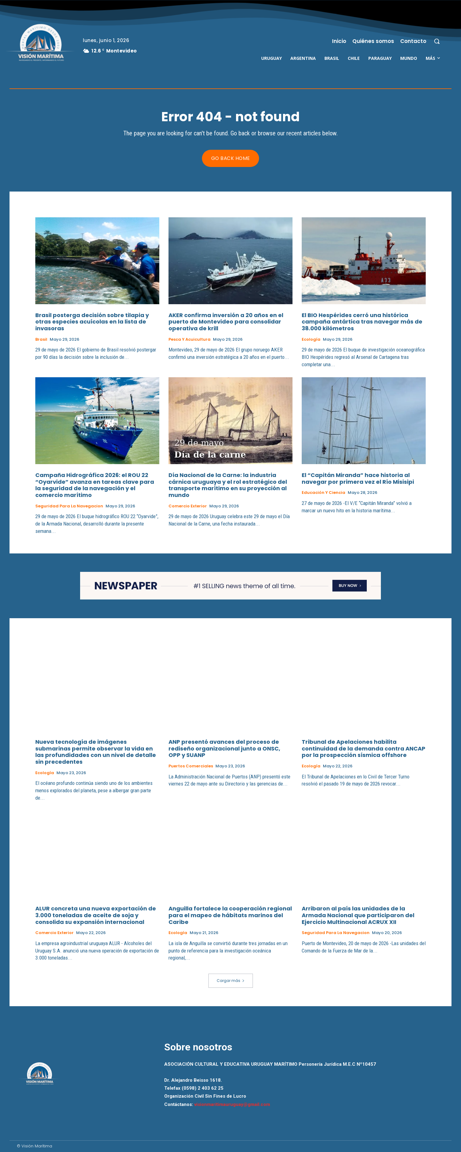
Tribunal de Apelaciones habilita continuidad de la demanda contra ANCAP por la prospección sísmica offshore (363, 748)
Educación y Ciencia (323, 493)
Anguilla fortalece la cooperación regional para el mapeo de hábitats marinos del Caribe (230, 915)
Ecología (311, 339)
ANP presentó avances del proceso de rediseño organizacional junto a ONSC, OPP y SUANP (224, 748)
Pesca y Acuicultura (190, 339)
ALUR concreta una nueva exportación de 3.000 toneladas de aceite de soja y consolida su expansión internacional (95, 915)
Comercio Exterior (188, 506)
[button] (436, 41)
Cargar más (231, 980)
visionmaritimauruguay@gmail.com (232, 1104)
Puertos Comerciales (191, 766)
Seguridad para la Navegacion (69, 506)
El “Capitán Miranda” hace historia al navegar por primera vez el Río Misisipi (358, 478)
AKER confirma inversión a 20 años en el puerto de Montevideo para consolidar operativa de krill (226, 321)
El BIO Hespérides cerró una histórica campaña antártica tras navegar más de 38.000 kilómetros (362, 321)
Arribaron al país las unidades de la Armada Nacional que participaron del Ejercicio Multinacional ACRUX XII (358, 915)
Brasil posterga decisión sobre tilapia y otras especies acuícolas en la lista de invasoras (92, 321)
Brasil (41, 339)
